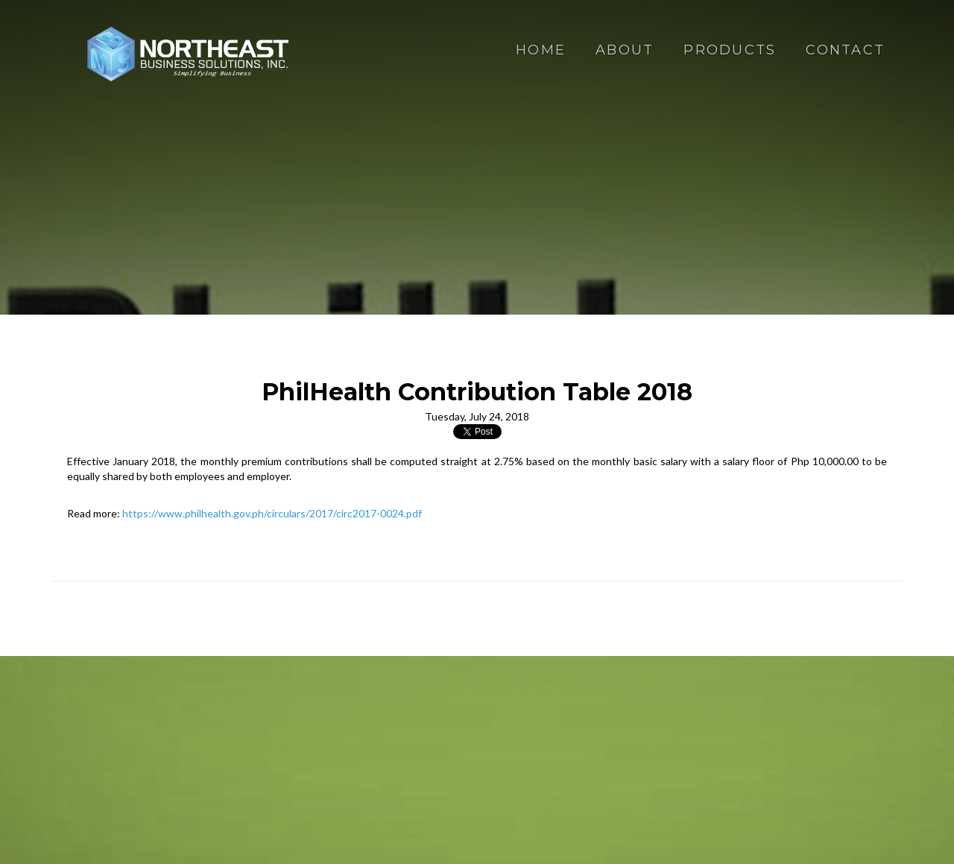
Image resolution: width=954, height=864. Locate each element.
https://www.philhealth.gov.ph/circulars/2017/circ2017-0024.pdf (272, 513)
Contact (845, 50)
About (625, 50)
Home (541, 50)
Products (729, 50)
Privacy (560, 786)
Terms (599, 786)
